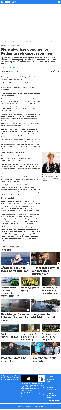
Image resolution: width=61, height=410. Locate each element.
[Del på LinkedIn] (56, 71)
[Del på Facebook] (51, 71)
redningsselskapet (8, 246)
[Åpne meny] (59, 2)
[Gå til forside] (8, 2)
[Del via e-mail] (59, 71)
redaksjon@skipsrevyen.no (9, 379)
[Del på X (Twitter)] (54, 71)
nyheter (20, 246)
